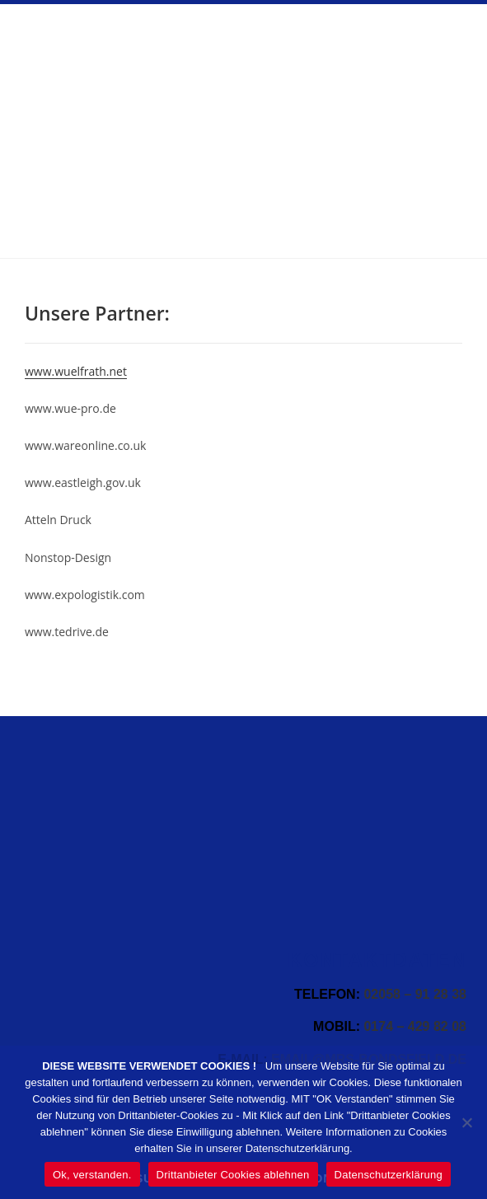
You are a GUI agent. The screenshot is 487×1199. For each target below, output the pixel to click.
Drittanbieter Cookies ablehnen (233, 1175)
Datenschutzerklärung (389, 1175)
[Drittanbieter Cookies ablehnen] (466, 1122)
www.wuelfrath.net (76, 371)
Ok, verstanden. (92, 1175)
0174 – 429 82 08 (414, 1026)
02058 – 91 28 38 (414, 994)
